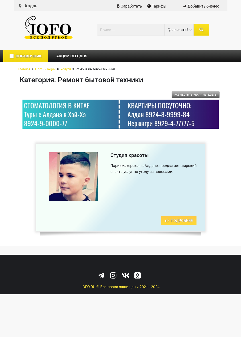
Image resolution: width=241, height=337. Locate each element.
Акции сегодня (71, 56)
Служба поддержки (153, 264)
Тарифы (156, 6)
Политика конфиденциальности (103, 264)
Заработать (128, 6)
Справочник (28, 56)
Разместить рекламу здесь (195, 94)
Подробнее (178, 220)
